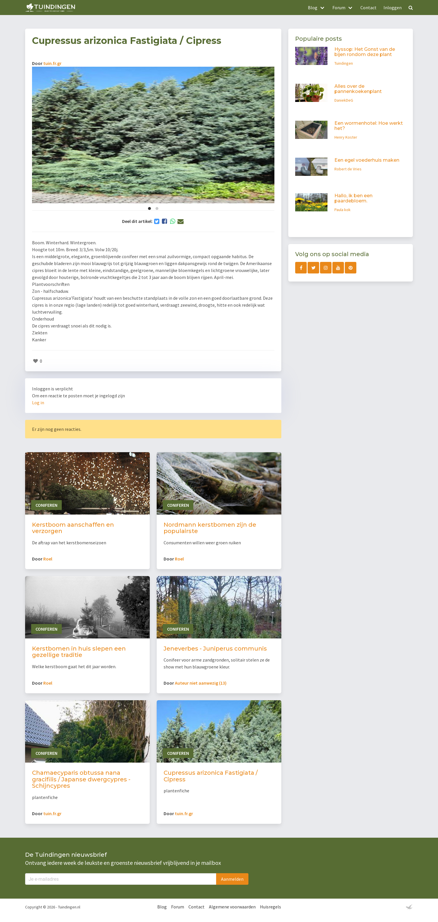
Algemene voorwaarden (232, 907)
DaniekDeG (343, 100)
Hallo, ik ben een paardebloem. (353, 198)
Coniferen (46, 505)
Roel (47, 559)
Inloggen (392, 7)
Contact (368, 7)
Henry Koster (345, 137)
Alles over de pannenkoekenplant (358, 88)
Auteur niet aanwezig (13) (201, 683)
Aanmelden (232, 879)
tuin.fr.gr (52, 63)
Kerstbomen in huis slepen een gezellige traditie (79, 652)
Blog (162, 907)
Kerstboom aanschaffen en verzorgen (73, 528)
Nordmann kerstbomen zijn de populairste (210, 528)
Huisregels (270, 907)
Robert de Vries (348, 169)
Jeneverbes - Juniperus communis (215, 648)
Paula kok (342, 209)
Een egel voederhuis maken (366, 160)
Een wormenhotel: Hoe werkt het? (368, 125)
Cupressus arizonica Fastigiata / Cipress (211, 776)
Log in (38, 402)
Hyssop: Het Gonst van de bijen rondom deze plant (364, 51)
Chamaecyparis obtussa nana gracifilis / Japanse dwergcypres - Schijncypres (81, 779)
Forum (177, 907)
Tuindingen (343, 63)
